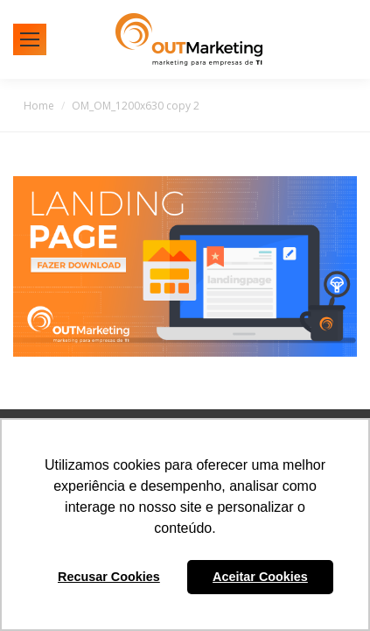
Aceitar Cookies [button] (260, 577)
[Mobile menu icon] (29, 39)
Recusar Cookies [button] (109, 577)
